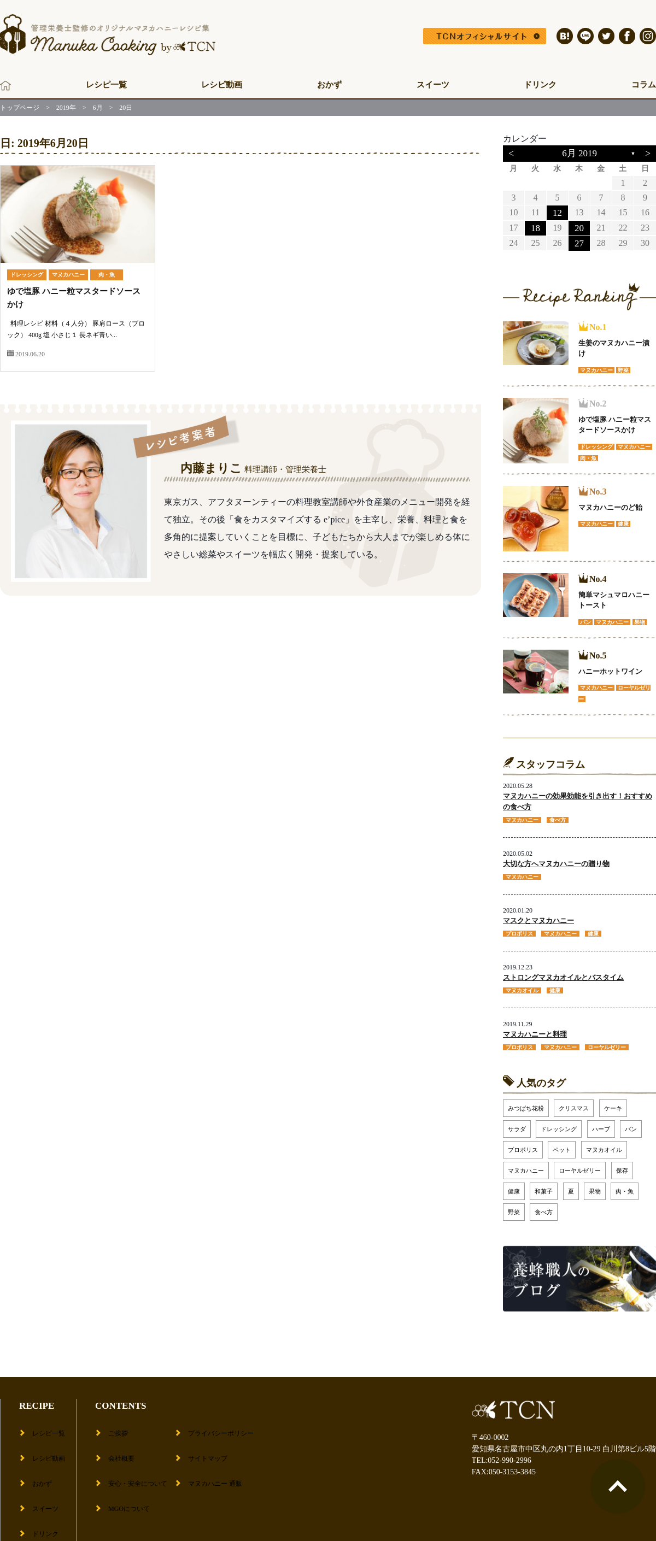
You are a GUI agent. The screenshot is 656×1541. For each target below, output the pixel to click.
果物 (595, 1185)
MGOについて (127, 1475)
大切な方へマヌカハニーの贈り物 (556, 861)
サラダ (517, 1123)
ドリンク (540, 84)
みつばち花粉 (526, 1102)
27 (579, 241)
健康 (514, 1185)
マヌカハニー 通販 (218, 1458)
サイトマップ (210, 1441)
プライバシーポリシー (225, 1424)
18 (535, 227)
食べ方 (544, 1206)
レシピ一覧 (106, 84)
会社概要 (118, 1441)
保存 (622, 1164)
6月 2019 (579, 153)
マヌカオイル (604, 1143)
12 (557, 212)
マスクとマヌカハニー (538, 917)
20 (579, 227)
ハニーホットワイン (610, 670)
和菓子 (544, 1185)
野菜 (514, 1206)
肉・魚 (106, 275)
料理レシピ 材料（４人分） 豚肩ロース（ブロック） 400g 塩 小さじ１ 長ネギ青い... (76, 334)
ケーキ (613, 1102)
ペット (562, 1143)
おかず (329, 84)
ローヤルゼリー (580, 1164)
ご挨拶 (114, 1424)
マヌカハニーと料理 (535, 1029)
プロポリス (523, 1143)
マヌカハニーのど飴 (610, 506)
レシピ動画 (221, 84)
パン (631, 1123)
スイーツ (433, 84)
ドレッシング (26, 275)
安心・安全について (137, 1458)
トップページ (19, 107)
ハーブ (601, 1123)
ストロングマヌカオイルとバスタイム (563, 973)
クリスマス (574, 1102)
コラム (643, 84)
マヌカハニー (68, 275)
